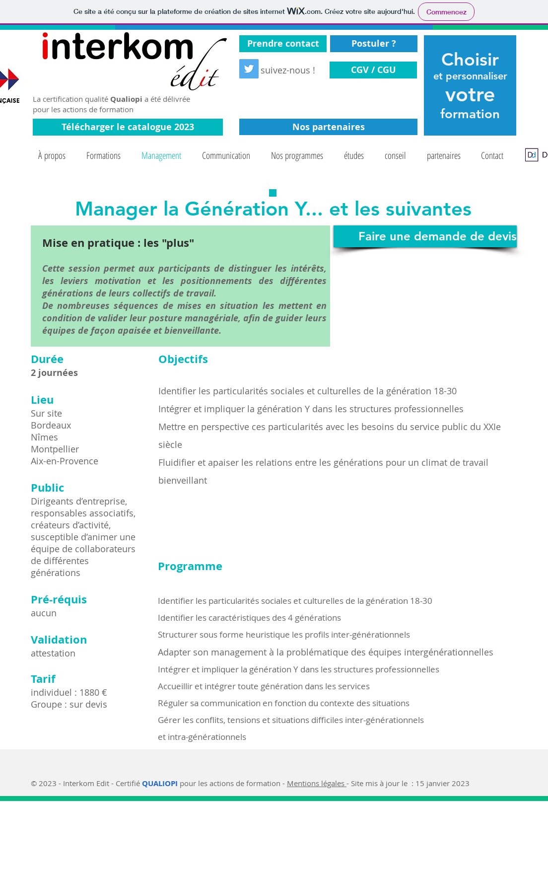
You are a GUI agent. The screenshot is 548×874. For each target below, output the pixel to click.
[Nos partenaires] (328, 127)
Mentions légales (316, 783)
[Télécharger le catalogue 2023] (128, 127)
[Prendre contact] (283, 43)
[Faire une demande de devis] (425, 236)
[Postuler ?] (373, 43)
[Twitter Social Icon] (249, 68)
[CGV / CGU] (373, 70)
